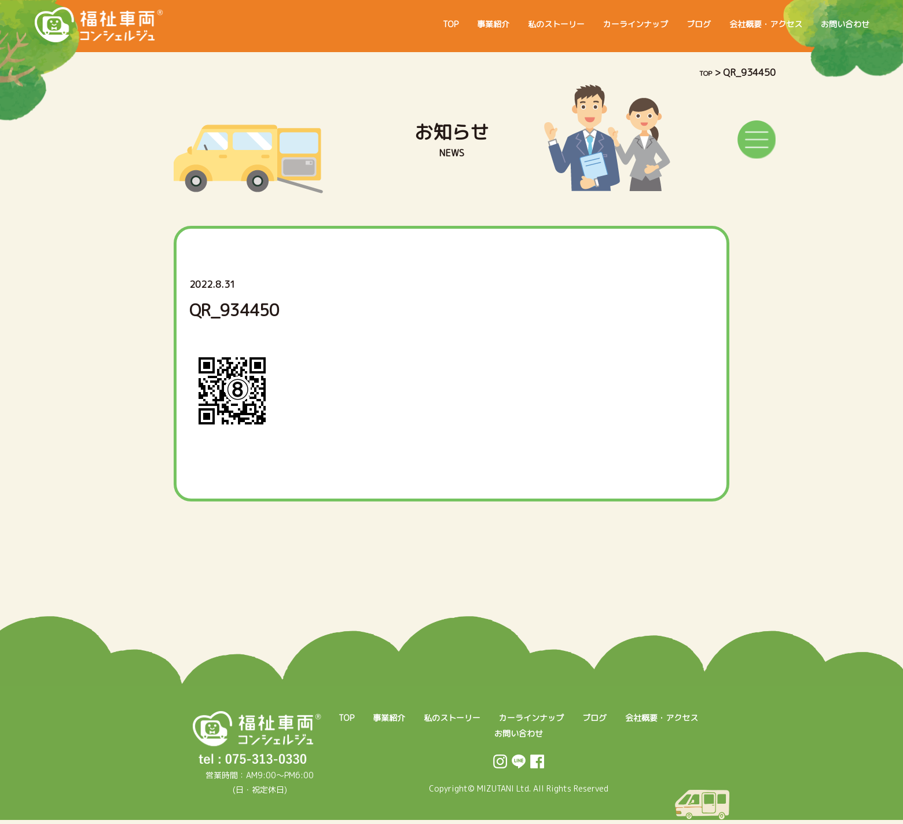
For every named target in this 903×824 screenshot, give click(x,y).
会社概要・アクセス (750, 24)
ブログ (674, 24)
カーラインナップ (602, 24)
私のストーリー (511, 24)
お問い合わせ (840, 24)
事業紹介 (439, 24)
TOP (392, 24)
